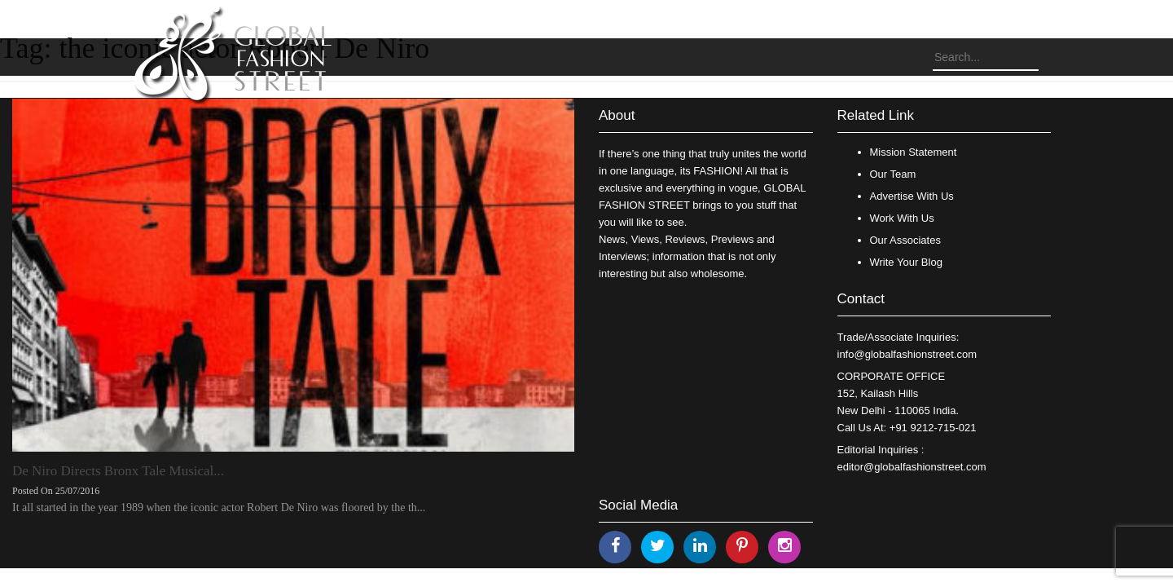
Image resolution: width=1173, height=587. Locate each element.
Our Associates (905, 240)
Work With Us (902, 218)
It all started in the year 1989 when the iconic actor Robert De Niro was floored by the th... (218, 507)
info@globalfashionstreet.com (907, 354)
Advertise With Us (912, 196)
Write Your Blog (906, 262)
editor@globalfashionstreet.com (911, 467)
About (617, 115)
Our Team (893, 174)
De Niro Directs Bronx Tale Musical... (118, 471)
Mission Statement (913, 152)
